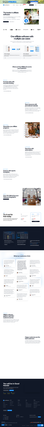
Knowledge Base (11, 401)
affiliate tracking (8, 86)
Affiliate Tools (35, 407)
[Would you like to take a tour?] (9, 239)
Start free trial (5, 410)
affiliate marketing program (13, 218)
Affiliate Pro (13, 17)
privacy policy (4, 423)
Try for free (25, 221)
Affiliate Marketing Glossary (28, 405)
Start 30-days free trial (6, 390)
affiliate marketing (28, 42)
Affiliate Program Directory (28, 406)
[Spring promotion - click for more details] (22, 2)
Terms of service (23, 425)
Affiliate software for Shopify (36, 401)
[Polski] (38, 422)
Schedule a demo (11, 390)
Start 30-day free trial (6, 21)
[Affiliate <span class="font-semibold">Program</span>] (12, 52)
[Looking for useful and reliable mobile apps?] (35, 239)
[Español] (32, 422)
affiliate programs (10, 16)
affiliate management (23, 70)
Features (4, 403)
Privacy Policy (31, 425)
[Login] (38, 5)
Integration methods (5, 404)
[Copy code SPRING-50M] (8, 3)
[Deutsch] (30, 422)
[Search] (28, 5)
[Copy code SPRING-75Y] (19, 3)
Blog (26, 401)
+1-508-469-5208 (6, 419)
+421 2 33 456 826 (6, 416)
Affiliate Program (19, 405)
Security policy (27, 425)
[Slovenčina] (40, 422)
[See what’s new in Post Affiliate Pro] (22, 239)
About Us (19, 401)
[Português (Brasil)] (39, 422)
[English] (31, 422)
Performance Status (12, 405)
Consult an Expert (12, 21)
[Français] (33, 422)
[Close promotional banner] (43, 0)
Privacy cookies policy (36, 425)
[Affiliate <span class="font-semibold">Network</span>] (31, 52)
